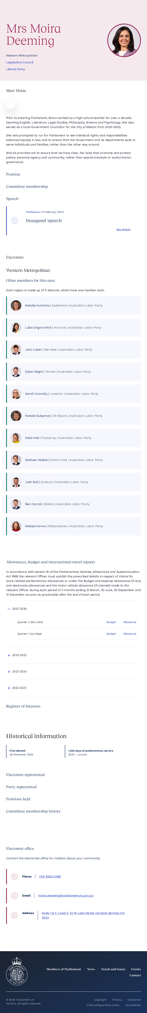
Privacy (116, 999)
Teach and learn (113, 969)
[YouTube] (130, 983)
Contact (135, 975)
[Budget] (112, 622)
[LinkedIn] (105, 983)
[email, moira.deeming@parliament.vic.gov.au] (86, 895)
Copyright (100, 999)
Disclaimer (134, 999)
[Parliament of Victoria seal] (16, 971)
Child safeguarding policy (103, 1005)
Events (136, 969)
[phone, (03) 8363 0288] (87, 876)
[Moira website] (10, 104)
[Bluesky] (138, 983)
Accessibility (133, 1005)
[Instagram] (113, 983)
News (91, 969)
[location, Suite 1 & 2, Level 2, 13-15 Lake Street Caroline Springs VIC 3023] (88, 915)
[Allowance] (131, 622)
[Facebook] (122, 983)
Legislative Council (19, 62)
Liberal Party (15, 69)
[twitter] (96, 983)
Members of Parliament (63, 969)
